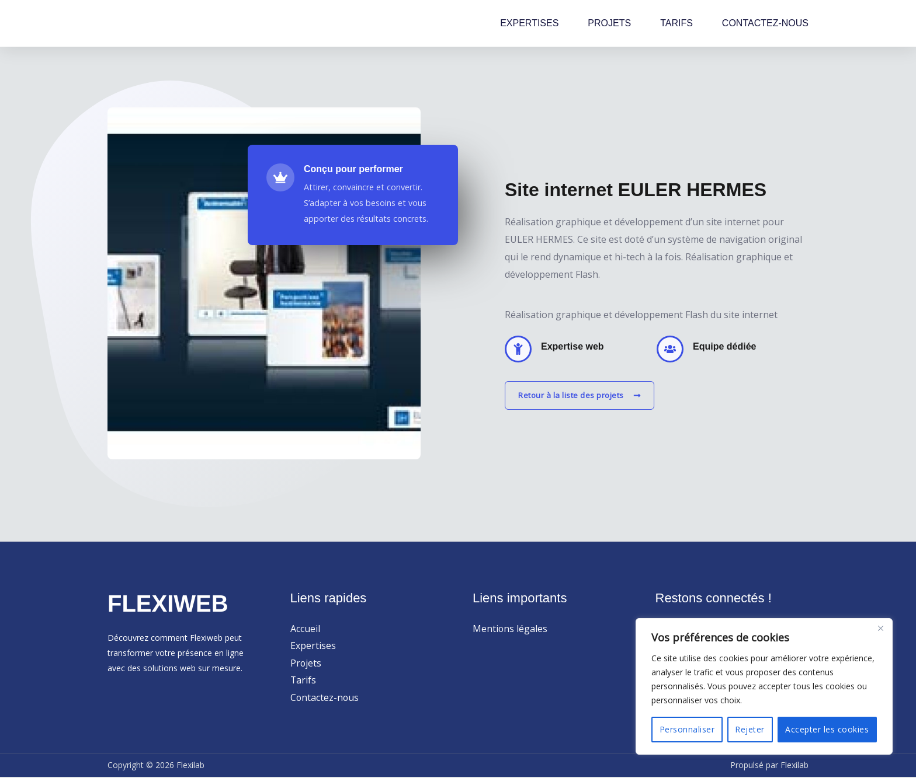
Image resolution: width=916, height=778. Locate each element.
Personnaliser (687, 729)
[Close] (880, 628)
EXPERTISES (529, 23)
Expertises (313, 646)
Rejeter (750, 729)
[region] (764, 686)
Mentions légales (510, 628)
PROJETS (609, 23)
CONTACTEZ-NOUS (765, 23)
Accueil (305, 628)
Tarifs (303, 680)
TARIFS (676, 23)
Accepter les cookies (827, 729)
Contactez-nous (325, 698)
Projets (306, 663)
